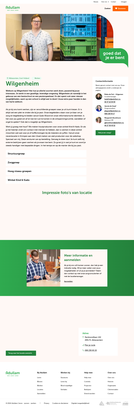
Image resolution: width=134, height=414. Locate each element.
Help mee (87, 377)
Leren (39, 377)
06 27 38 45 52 (109, 125)
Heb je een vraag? (106, 133)
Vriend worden (89, 393)
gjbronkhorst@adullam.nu (114, 122)
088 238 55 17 (109, 114)
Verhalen (64, 389)
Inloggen (123, 2)
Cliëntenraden (113, 389)
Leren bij (64, 382)
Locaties (40, 389)
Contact (113, 2)
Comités (87, 382)
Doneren (120, 8)
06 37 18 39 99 (109, 102)
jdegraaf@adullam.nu (114, 111)
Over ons (105, 2)
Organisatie (112, 386)
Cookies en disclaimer (60, 403)
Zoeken (106, 8)
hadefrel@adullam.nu (114, 99)
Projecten (87, 386)
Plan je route (90, 345)
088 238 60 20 (91, 350)
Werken (40, 386)
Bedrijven (87, 389)
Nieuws (96, 2)
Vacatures (64, 377)
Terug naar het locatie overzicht (21, 353)
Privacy (46, 403)
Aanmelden (68, 281)
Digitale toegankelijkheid (80, 403)
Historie (110, 382)
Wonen (39, 382)
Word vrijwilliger (66, 386)
